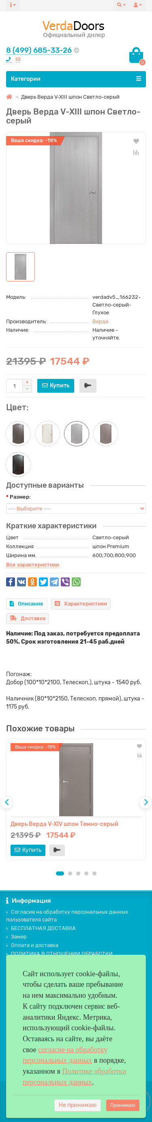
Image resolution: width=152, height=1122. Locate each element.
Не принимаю (77, 1105)
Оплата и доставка (32, 945)
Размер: (20, 497)
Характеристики (81, 604)
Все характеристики (32, 565)
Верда (100, 321)
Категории (76, 78)
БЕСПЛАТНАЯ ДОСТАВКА (41, 928)
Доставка (27, 618)
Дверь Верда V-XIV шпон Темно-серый (64, 824)
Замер (16, 937)
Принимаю (122, 1105)
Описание (26, 604)
